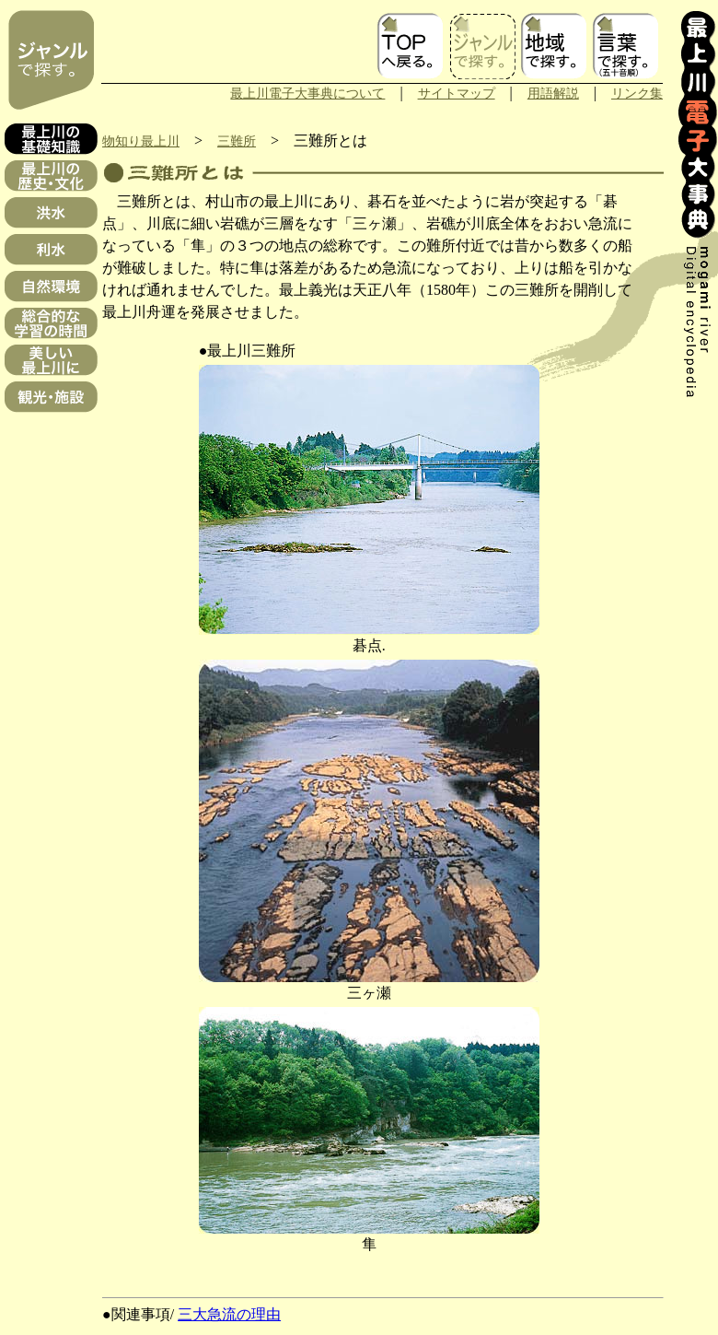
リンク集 (637, 93)
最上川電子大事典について (307, 93)
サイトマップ (456, 93)
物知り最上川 (141, 141)
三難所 (236, 141)
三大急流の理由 (229, 1314)
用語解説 (553, 93)
